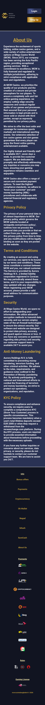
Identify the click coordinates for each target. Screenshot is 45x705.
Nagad (23, 518)
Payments (22, 489)
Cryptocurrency (22, 499)
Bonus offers (23, 479)
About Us (22, 547)
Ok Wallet (22, 508)
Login (34, 11)
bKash (22, 528)
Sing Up (34, 19)
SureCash (22, 538)
